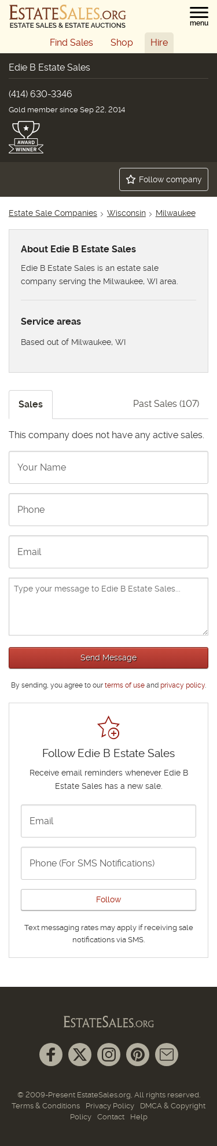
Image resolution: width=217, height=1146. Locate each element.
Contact (110, 1116)
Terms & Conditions (46, 1105)
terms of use (125, 685)
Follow (108, 899)
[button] (199, 17)
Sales (31, 404)
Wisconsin (126, 213)
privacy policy (182, 685)
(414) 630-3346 (40, 94)
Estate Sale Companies (53, 213)
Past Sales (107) (166, 403)
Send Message (108, 657)
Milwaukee (176, 213)
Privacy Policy (110, 1105)
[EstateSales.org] (68, 16)
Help (139, 1116)
